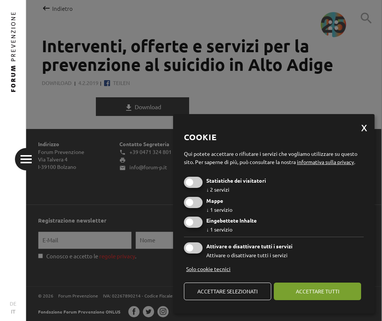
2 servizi (217, 189)
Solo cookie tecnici (208, 268)
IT (13, 311)
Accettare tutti (317, 291)
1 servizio (219, 209)
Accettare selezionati (227, 291)
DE (13, 303)
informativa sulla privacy (325, 161)
